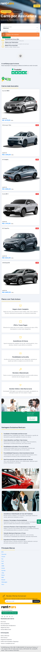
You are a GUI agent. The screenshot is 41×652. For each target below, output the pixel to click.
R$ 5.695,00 (6, 292)
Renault (3, 579)
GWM (2, 565)
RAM (2, 577)
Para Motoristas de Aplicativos (8, 625)
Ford (2, 561)
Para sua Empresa (5, 623)
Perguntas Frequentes (6, 639)
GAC (2, 563)
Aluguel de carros (17, 11)
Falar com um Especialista (32, 418)
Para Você (3, 621)
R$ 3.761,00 (6, 223)
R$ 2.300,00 (6, 155)
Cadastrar (36, 601)
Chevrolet (3, 554)
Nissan (3, 575)
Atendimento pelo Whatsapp (10, 612)
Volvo (2, 584)
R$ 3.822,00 (6, 258)
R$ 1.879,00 (6, 120)
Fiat (2, 559)
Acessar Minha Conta (6, 629)
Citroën (3, 556)
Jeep (2, 572)
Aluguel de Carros (5, 627)
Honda (3, 568)
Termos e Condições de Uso (8, 643)
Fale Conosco (4, 637)
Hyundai (3, 570)
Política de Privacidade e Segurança (9, 641)
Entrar (36, 6)
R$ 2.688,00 (6, 189)
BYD (2, 552)
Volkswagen (4, 582)
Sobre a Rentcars (5, 635)
